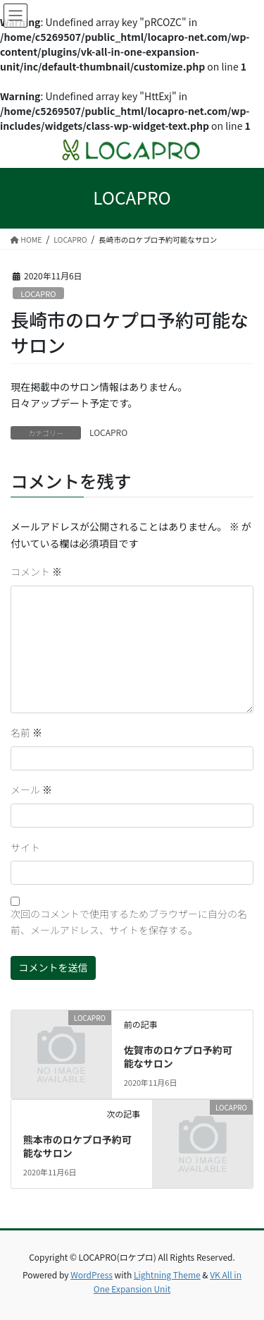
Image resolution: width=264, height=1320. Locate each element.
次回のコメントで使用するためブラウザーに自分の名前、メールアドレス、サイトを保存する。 (129, 922)
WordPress (91, 1274)
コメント (36, 571)
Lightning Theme (167, 1274)
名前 (26, 732)
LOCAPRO (38, 293)
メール (31, 789)
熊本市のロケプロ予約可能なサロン (77, 1146)
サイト (25, 847)
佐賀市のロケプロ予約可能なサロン (178, 1057)
